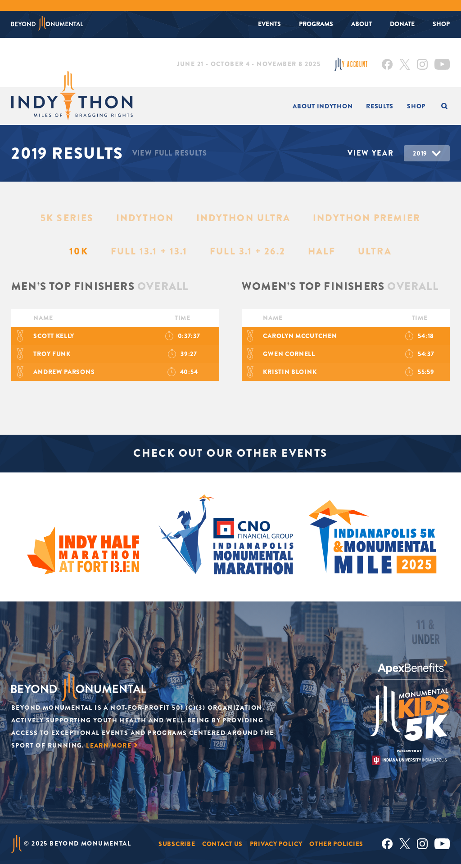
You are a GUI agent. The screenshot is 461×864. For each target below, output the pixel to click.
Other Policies (336, 843)
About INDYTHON (323, 106)
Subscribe (176, 843)
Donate (402, 23)
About (361, 23)
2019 (420, 153)
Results (379, 106)
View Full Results (169, 153)
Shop (441, 23)
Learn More (108, 745)
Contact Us (222, 843)
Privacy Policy (276, 843)
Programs (316, 23)
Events (269, 23)
